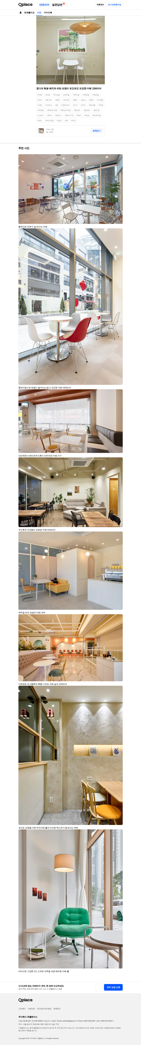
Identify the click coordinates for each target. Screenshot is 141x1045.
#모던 (40, 100)
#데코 (40, 120)
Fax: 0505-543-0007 (105, 1021)
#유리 (78, 115)
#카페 (40, 95)
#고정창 (100, 100)
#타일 (87, 115)
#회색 (49, 115)
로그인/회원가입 (114, 5)
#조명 (101, 105)
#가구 (75, 105)
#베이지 (58, 115)
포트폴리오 (29, 12)
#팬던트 (87, 110)
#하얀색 (66, 100)
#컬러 (75, 100)
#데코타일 (96, 115)
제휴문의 (100, 5)
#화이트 (48, 100)
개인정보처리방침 (44, 1009)
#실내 (83, 100)
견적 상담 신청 (113, 987)
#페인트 (96, 110)
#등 (66, 120)
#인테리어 (65, 105)
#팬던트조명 (52, 110)
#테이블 (92, 105)
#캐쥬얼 (86, 95)
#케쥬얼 (96, 95)
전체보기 (96, 131)
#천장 (59, 120)
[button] (119, 157)
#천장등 (41, 110)
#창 (56, 105)
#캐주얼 (66, 95)
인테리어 (44, 4)
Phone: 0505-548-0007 (86, 1021)
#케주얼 (76, 95)
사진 (39, 12)
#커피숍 (56, 95)
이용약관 (31, 1009)
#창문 (91, 100)
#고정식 (48, 105)
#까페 (47, 95)
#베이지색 (69, 115)
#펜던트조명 (65, 110)
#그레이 (41, 115)
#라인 (73, 120)
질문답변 (58, 4)
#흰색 (57, 100)
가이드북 (48, 12)
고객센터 (22, 1009)
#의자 (83, 105)
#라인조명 (49, 120)
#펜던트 (77, 110)
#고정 (40, 105)
